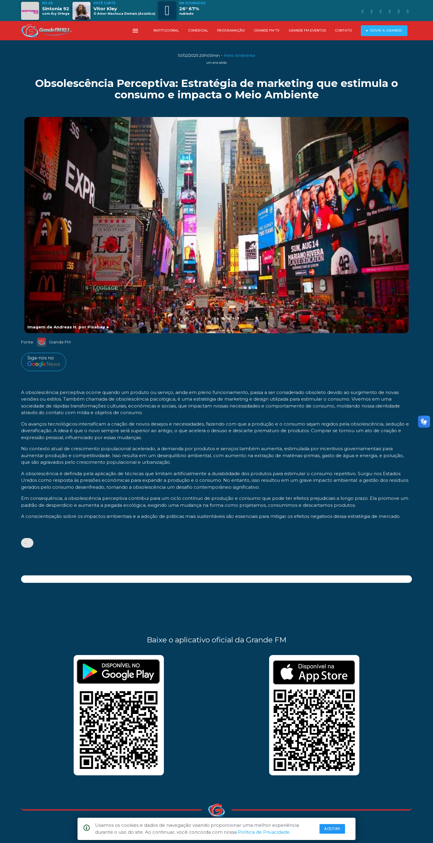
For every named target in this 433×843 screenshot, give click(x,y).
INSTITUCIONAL (166, 30)
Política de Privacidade (264, 832)
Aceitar (332, 828)
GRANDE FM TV (267, 30)
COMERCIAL (198, 30)
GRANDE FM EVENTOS (307, 30)
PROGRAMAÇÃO (231, 30)
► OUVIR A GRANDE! (384, 30)
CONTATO (343, 30)
